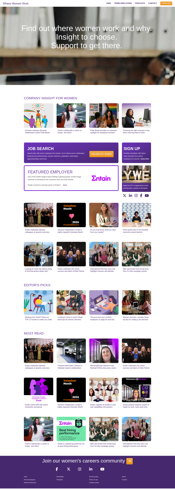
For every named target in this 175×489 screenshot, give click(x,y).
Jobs (25, 476)
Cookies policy (94, 482)
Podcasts (60, 480)
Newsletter (60, 476)
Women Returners (30, 482)
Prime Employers (29, 480)
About (124, 476)
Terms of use (93, 480)
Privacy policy (93, 476)
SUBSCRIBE (166, 3)
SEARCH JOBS (101, 154)
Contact (124, 480)
